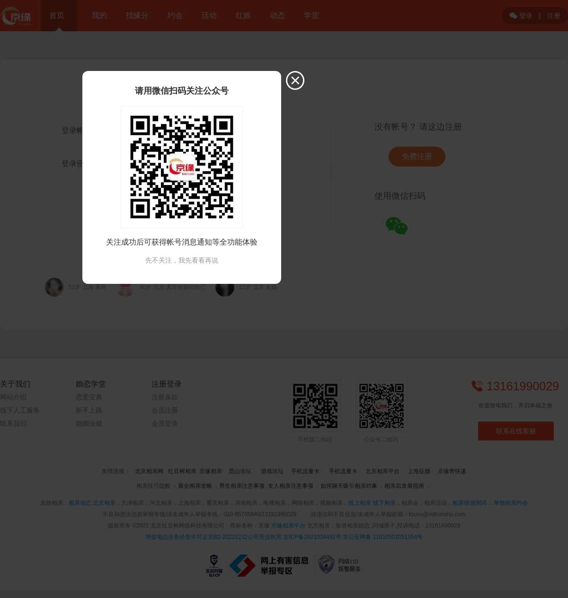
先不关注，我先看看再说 (181, 260)
